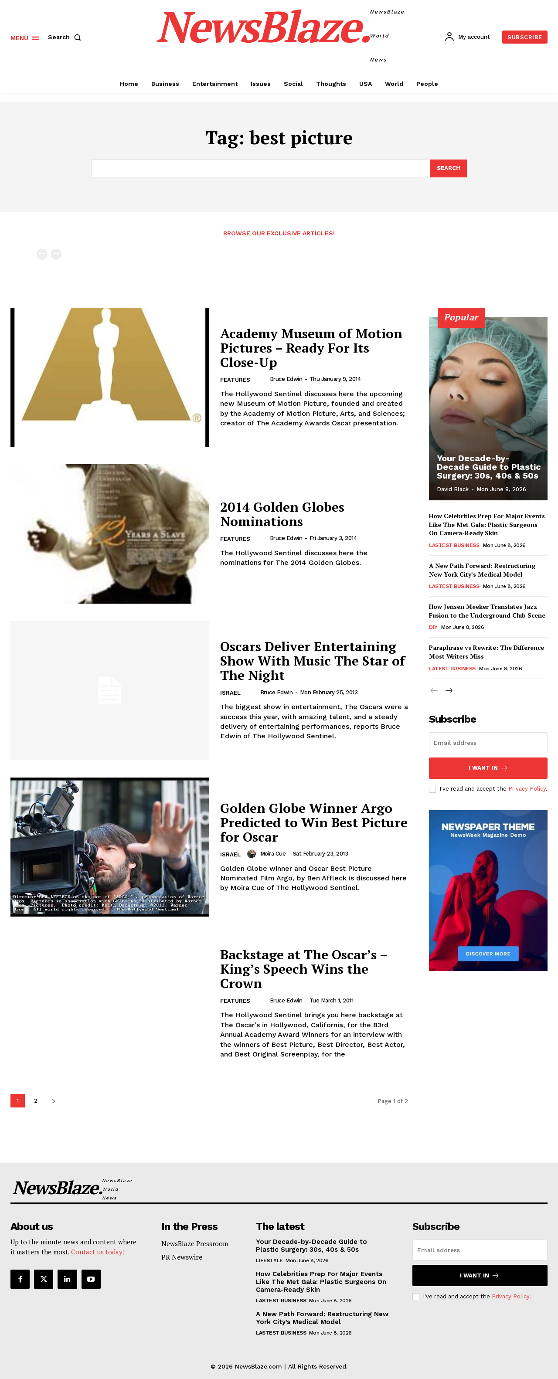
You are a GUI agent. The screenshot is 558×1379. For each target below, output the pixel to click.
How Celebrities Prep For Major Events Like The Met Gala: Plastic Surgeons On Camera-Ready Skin (487, 524)
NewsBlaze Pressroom (194, 1243)
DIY (433, 627)
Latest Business (452, 668)
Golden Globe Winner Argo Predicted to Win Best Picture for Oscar (314, 822)
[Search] (448, 169)
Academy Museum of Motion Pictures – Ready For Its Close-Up (311, 348)
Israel (230, 693)
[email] (488, 742)
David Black (453, 489)
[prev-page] (42, 254)
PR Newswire (181, 1257)
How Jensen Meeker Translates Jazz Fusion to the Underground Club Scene (487, 610)
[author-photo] (262, 379)
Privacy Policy (527, 789)
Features (235, 380)
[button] (66, 37)
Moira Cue (273, 853)
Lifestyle (269, 1260)
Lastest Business (454, 545)
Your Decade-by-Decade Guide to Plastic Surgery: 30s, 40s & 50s (489, 467)
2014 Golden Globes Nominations (282, 514)
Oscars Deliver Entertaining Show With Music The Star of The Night (312, 661)
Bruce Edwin (286, 379)
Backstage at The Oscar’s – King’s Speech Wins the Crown (303, 969)
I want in (488, 768)
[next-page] (53, 1100)
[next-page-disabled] (56, 254)
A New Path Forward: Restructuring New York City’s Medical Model (482, 569)
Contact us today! (98, 1251)
